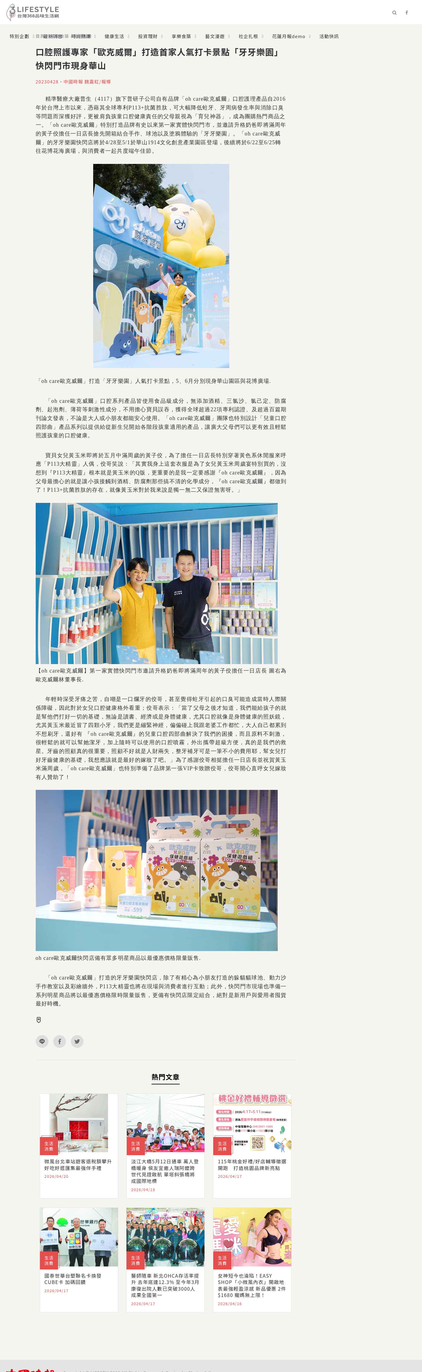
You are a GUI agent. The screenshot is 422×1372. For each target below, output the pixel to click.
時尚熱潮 (81, 36)
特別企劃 (19, 36)
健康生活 (114, 36)
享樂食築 (181, 36)
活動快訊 (329, 36)
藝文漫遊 (215, 36)
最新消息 (53, 36)
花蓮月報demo (289, 36)
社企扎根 (248, 36)
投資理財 (148, 36)
